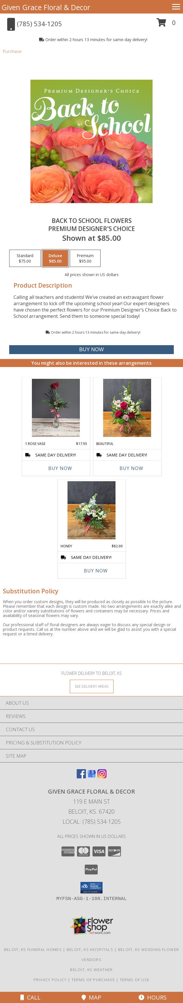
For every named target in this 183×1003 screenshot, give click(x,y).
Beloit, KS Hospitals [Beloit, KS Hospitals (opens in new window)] (90, 949)
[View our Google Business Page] (91, 776)
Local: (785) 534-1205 (92, 822)
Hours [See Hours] (152, 997)
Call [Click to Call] (30, 997)
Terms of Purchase (93, 979)
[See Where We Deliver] (91, 686)
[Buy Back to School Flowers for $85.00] (91, 349)
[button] (166, 24)
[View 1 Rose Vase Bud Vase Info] (56, 408)
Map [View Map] (91, 997)
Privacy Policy (50, 979)
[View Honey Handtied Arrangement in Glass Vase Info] (91, 510)
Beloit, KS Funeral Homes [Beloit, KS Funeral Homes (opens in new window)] (33, 949)
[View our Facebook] (81, 776)
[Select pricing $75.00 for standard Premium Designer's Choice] (25, 258)
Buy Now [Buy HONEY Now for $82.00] (96, 571)
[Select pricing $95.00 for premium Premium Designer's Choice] (85, 258)
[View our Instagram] (102, 776)
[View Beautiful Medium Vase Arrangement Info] (127, 408)
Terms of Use (135, 979)
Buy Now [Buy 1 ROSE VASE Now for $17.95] (60, 468)
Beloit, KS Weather (91, 969)
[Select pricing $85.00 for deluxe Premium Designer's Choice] (55, 258)
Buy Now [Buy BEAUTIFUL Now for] (131, 468)
